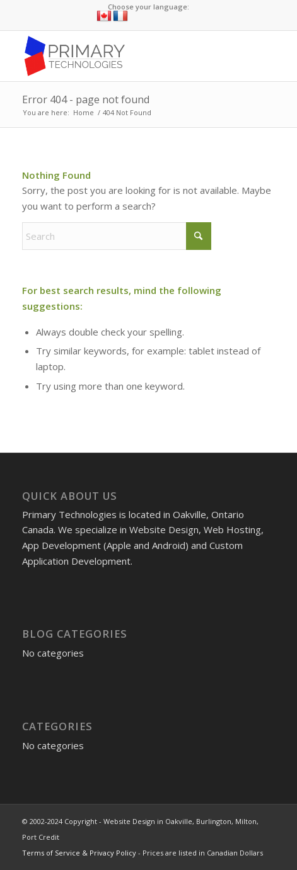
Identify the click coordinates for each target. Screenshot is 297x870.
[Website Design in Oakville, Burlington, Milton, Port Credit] (123, 56)
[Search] (116, 236)
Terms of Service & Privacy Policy (79, 852)
